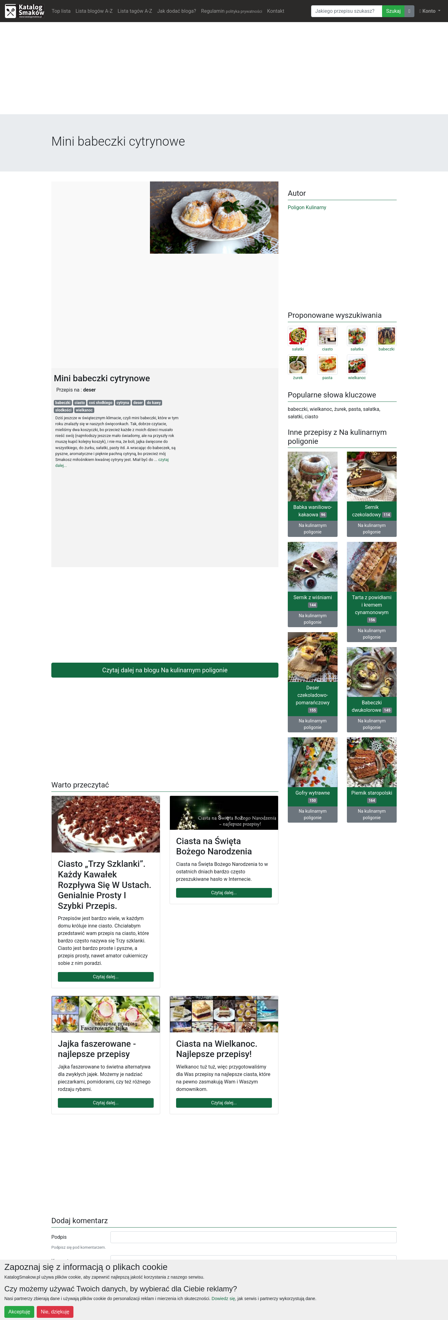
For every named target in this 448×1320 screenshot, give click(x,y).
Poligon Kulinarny (307, 207)
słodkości (63, 410)
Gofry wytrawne (313, 796)
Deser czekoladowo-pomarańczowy (312, 699)
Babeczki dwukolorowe (372, 706)
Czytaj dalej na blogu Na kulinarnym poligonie (165, 670)
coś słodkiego (100, 403)
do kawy (154, 403)
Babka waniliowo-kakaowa (312, 511)
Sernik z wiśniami (312, 601)
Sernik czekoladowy (371, 511)
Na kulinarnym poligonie (312, 528)
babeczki (62, 403)
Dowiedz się (223, 1298)
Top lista (61, 11)
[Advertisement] (224, 70)
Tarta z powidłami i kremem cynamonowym (372, 608)
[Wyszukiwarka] (346, 11)
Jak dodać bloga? (176, 11)
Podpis (59, 1237)
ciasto (80, 403)
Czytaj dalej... (106, 976)
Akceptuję (19, 1311)
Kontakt (275, 11)
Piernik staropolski (371, 796)
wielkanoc (84, 410)
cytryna (123, 403)
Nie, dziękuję (55, 1311)
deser (137, 403)
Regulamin (231, 11)
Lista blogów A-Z (94, 11)
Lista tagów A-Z (135, 11)
